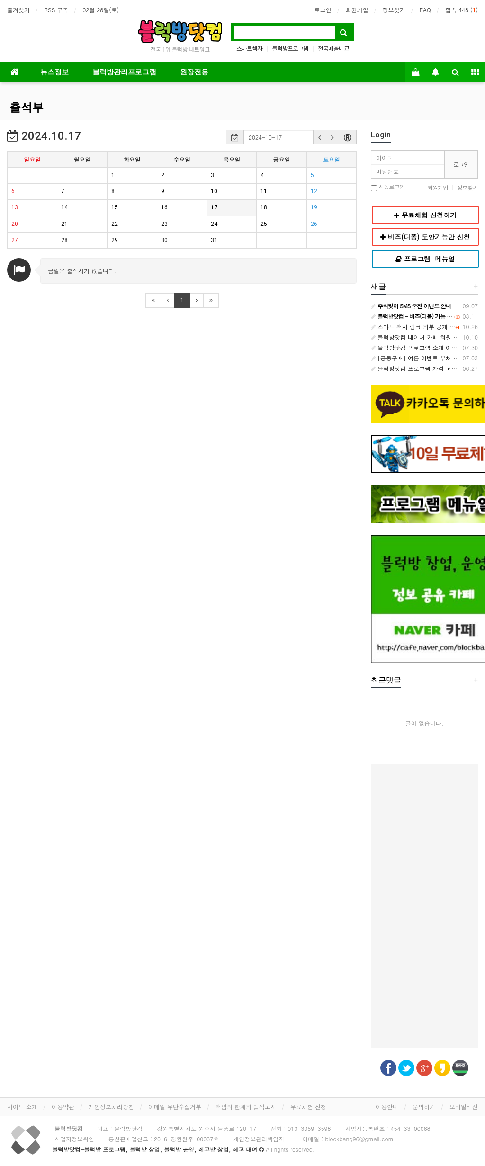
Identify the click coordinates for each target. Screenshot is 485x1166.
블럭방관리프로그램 (124, 72)
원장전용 (194, 72)
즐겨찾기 (18, 10)
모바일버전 (463, 1107)
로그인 (323, 10)
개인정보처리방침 (111, 1107)
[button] (319, 137)
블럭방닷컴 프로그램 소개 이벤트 (417, 347)
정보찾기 (394, 10)
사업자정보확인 (74, 1139)
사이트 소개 (22, 1107)
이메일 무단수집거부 (174, 1107)
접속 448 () (461, 10)
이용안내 (387, 1107)
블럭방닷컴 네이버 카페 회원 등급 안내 (424, 337)
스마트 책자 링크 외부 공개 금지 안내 (422, 327)
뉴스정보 (54, 72)
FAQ (425, 10)
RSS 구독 (56, 10)
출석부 (26, 107)
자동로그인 (387, 187)
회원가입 (357, 10)
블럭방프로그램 (290, 48)
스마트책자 (249, 48)
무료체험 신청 (308, 1107)
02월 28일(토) (100, 10)
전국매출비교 (333, 48)
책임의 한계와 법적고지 (246, 1107)
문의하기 (424, 1107)
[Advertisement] (424, 906)
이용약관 (63, 1107)
